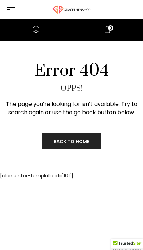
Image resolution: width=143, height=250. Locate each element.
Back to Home (71, 141)
